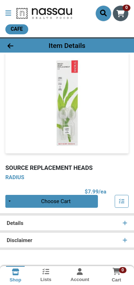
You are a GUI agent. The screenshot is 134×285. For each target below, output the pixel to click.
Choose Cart (56, 201)
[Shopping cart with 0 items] (121, 13)
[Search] (103, 13)
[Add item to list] (122, 201)
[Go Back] (20, 45)
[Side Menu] (8, 13)
